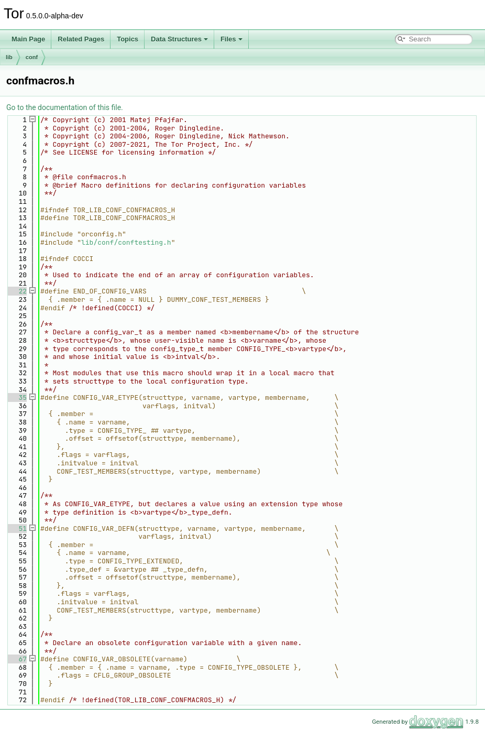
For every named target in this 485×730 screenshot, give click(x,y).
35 (16, 397)
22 (16, 291)
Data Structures (179, 39)
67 (16, 659)
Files (231, 39)
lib (9, 57)
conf (32, 57)
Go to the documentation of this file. (64, 107)
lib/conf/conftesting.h (126, 242)
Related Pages (81, 39)
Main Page (28, 39)
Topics (127, 39)
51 (16, 528)
